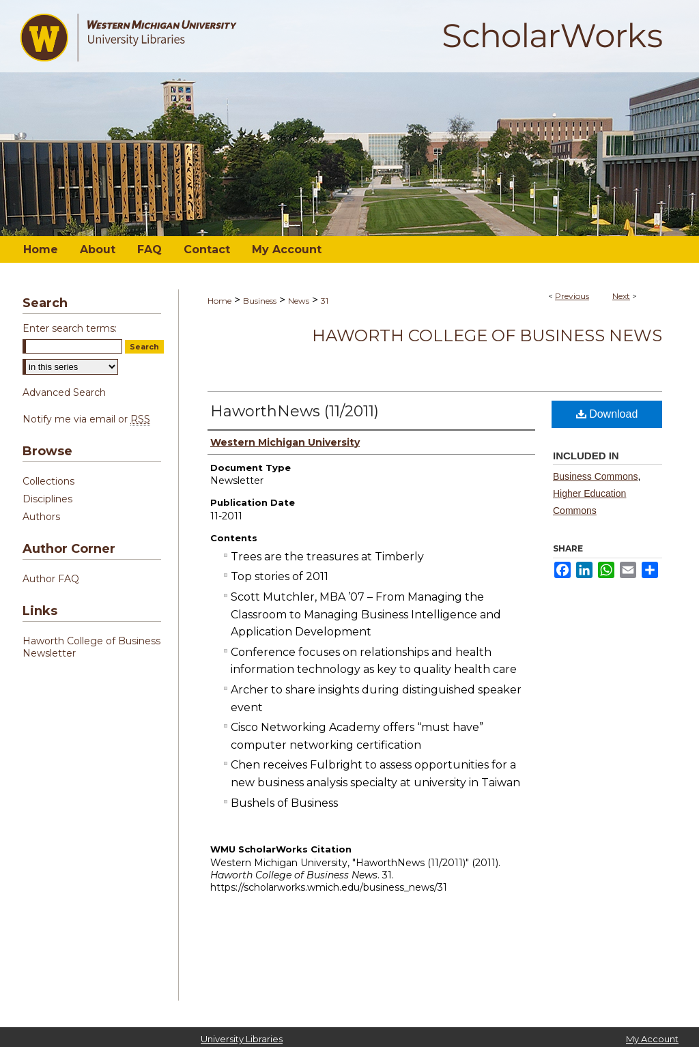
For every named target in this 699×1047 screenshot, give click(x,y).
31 (324, 301)
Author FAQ (51, 579)
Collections (48, 481)
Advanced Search (64, 392)
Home (219, 301)
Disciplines (47, 499)
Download (607, 414)
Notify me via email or (86, 419)
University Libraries (242, 1038)
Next (621, 296)
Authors (41, 517)
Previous (572, 296)
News (298, 301)
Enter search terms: (70, 328)
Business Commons (595, 476)
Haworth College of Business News (487, 335)
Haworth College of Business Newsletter (91, 647)
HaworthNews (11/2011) (294, 411)
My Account (652, 1038)
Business (259, 301)
